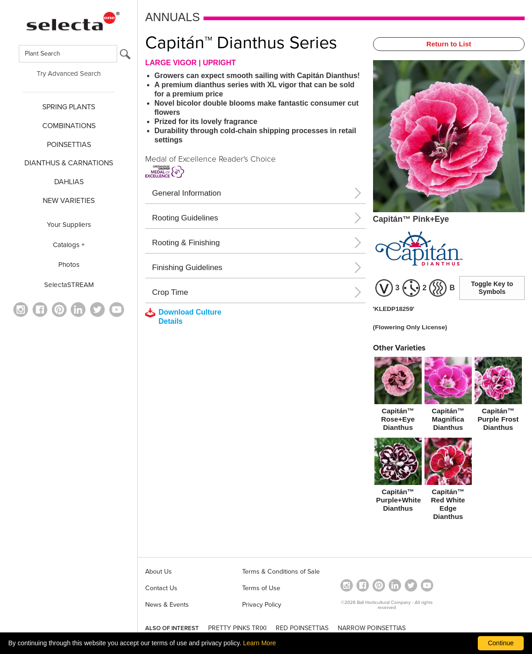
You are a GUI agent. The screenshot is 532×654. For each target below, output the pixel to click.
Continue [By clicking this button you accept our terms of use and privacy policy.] (501, 643)
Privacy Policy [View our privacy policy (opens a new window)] (261, 605)
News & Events (167, 605)
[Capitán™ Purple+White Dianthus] (398, 476)
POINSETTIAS (69, 144)
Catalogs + (69, 245)
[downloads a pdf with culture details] (189, 317)
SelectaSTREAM (69, 285)
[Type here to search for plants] (68, 53)
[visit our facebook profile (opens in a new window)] (40, 309)
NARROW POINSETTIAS (372, 628)
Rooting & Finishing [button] (186, 242)
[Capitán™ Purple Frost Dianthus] (498, 395)
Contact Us (161, 588)
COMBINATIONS (69, 125)
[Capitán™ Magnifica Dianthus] (448, 395)
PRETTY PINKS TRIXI (237, 628)
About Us (158, 571)
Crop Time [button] (170, 292)
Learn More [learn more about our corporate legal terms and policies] (259, 643)
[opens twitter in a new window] (97, 309)
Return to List (448, 44)
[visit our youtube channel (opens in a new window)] (117, 309)
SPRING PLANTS (68, 107)
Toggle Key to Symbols (492, 287)
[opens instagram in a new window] (20, 309)
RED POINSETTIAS (302, 628)
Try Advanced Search (69, 73)
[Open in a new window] (59, 309)
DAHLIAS (69, 181)
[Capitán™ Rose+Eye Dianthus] (398, 395)
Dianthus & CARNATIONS (68, 163)
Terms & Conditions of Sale (281, 571)
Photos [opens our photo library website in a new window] (68, 264)
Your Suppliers (69, 224)
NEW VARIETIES (69, 200)
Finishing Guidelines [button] (187, 267)
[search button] (125, 56)
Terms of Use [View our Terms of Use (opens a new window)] (261, 588)
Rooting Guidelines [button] (185, 218)
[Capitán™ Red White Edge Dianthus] (448, 480)
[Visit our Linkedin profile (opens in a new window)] (78, 309)
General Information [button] (186, 193)
